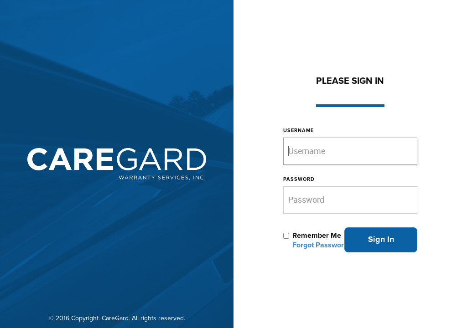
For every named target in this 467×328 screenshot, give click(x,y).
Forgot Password (320, 245)
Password (299, 179)
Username (298, 130)
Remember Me (316, 235)
